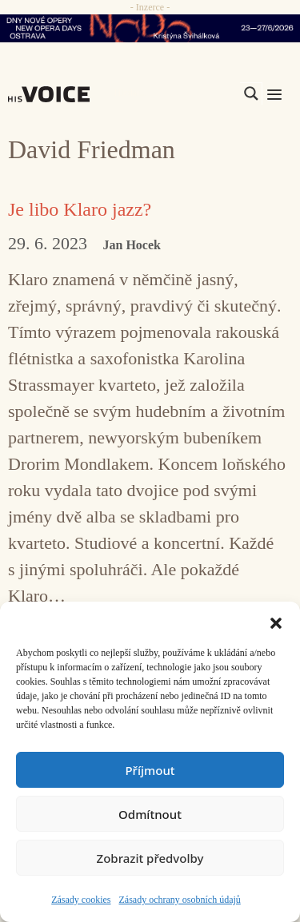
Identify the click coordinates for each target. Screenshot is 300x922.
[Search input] (175, 93)
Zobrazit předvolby (150, 858)
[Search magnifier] (251, 93)
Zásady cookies (80, 899)
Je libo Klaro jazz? (79, 209)
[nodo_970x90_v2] (150, 28)
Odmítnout (150, 814)
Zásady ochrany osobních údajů (180, 899)
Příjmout (149, 770)
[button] (276, 622)
